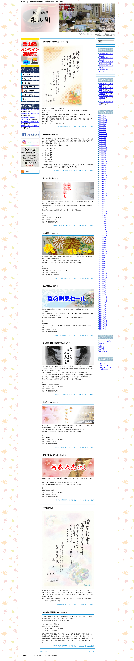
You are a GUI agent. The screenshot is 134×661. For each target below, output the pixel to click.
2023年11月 (103, 150)
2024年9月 (102, 138)
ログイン (102, 363)
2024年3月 (102, 144)
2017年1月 (102, 271)
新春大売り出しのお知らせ (30, 113)
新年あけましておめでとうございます (55, 42)
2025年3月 (102, 130)
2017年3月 (102, 267)
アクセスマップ (29, 87)
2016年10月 (103, 277)
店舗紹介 (26, 83)
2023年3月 (102, 158)
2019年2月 (102, 227)
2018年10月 (103, 235)
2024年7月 (102, 140)
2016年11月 (103, 275)
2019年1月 (102, 229)
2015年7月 (102, 307)
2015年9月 (102, 303)
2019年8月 (102, 217)
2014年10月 (103, 325)
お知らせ (81, 170)
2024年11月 (103, 136)
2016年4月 (102, 289)
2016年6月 (102, 285)
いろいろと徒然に (105, 341)
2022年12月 (103, 162)
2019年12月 (103, 211)
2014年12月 (103, 321)
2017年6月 (102, 261)
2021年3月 (102, 187)
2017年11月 (103, 253)
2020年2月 (102, 207)
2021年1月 (102, 191)
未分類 (101, 349)
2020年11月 (103, 193)
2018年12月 (103, 231)
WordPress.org (103, 369)
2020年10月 (103, 195)
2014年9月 (102, 327)
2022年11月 (103, 164)
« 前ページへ (43, 651)
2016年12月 (103, 273)
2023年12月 (103, 148)
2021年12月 (103, 175)
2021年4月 (102, 185)
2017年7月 (102, 259)
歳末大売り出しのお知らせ (30, 126)
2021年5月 (102, 183)
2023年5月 (102, 156)
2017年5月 (102, 263)
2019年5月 (102, 223)
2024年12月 (103, 134)
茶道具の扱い (29, 95)
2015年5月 (102, 311)
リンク (25, 99)
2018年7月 (102, 239)
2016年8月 (102, 281)
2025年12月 (103, 120)
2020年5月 (102, 201)
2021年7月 (102, 181)
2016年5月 (102, 287)
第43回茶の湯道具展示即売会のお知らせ (56, 343)
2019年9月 (102, 215)
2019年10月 (103, 213)
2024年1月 (102, 146)
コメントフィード (105, 367)
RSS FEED (27, 171)
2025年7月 (102, 126)
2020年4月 (102, 203)
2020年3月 (102, 205)
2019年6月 (102, 221)
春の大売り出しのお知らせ (52, 402)
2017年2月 (102, 269)
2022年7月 (102, 167)
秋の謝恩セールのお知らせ (52, 233)
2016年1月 (102, 295)
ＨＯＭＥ (26, 74)
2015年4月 (102, 313)
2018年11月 (103, 233)
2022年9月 (102, 166)
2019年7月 (102, 219)
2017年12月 (103, 251)
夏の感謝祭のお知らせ (50, 286)
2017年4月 (102, 265)
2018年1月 (102, 249)
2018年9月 (102, 237)
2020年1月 (102, 209)
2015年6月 (102, 309)
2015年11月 (103, 299)
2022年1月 (102, 173)
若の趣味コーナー (105, 351)
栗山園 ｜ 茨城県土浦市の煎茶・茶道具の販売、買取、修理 (42, 1)
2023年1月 (102, 160)
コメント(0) (90, 126)
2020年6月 (102, 199)
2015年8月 (102, 305)
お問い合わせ (28, 91)
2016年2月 (102, 293)
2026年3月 (102, 116)
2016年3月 (102, 291)
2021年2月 (102, 189)
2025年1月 (102, 132)
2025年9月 (102, 124)
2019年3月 (102, 225)
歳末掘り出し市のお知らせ (52, 178)
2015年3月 (102, 315)
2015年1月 (102, 319)
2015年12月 (103, 297)
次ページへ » (92, 651)
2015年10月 (103, 301)
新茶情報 (102, 347)
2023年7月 (102, 154)
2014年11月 (103, 323)
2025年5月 (102, 128)
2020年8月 (102, 197)
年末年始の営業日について (52, 134)
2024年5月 (102, 142)
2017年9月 (102, 255)
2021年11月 (103, 177)
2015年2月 (102, 317)
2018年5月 (102, 243)
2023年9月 (102, 152)
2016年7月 (102, 283)
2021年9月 (102, 179)
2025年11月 (103, 122)
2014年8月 (102, 329)
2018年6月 (102, 241)
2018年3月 (102, 247)
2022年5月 (102, 169)
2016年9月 (102, 279)
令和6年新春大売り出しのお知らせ (54, 455)
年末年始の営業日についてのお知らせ (55, 612)
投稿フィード (103, 365)
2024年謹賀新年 (48, 508)
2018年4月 (102, 245)
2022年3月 (102, 171)
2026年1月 (102, 118)
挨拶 (82, 126)
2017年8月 (102, 257)
